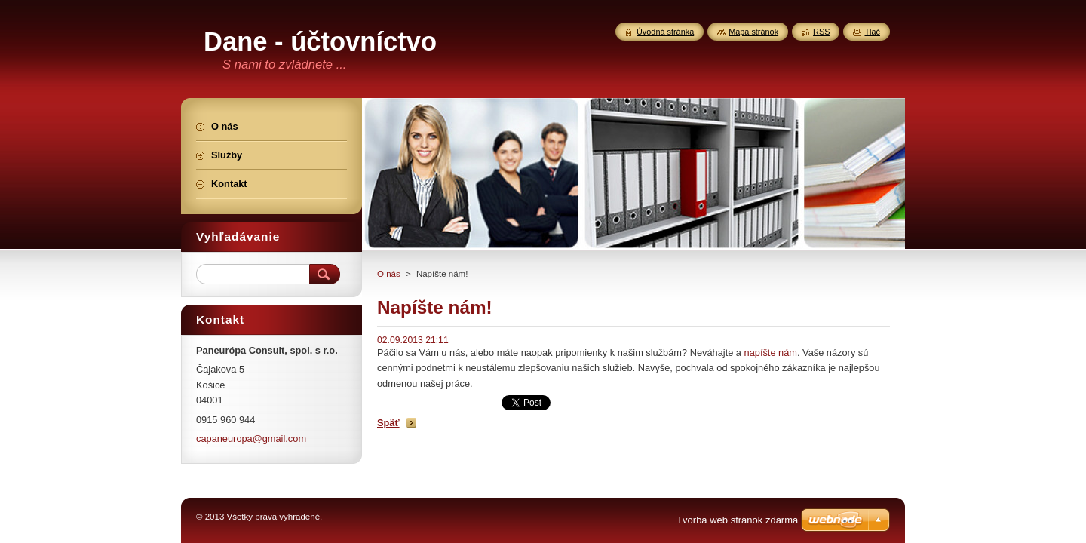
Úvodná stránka (665, 31)
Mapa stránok (753, 31)
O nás (388, 273)
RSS (821, 31)
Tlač (872, 31)
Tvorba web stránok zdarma (737, 520)
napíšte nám (770, 352)
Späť (388, 422)
